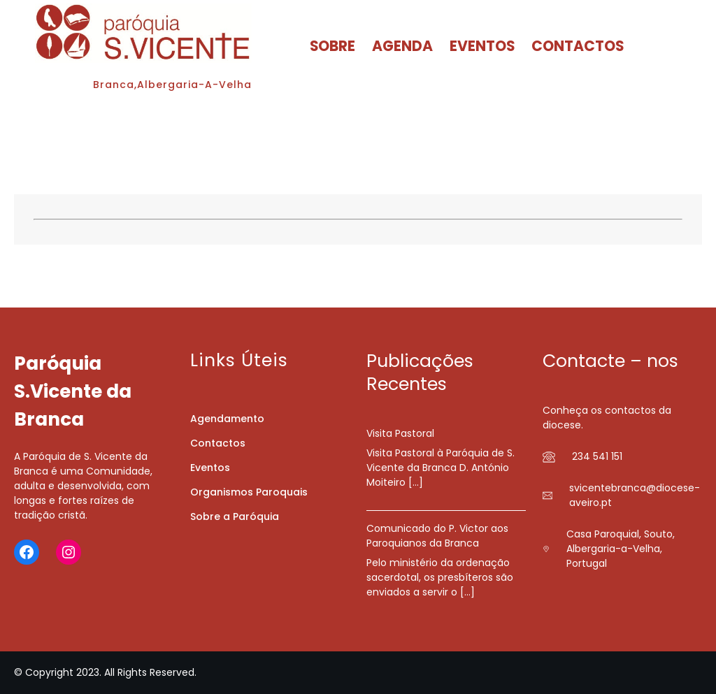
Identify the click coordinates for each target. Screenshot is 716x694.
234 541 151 (597, 456)
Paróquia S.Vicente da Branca (72, 390)
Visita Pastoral (400, 433)
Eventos (210, 468)
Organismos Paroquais (249, 492)
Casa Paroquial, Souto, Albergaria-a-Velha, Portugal (620, 548)
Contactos (217, 443)
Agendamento (227, 419)
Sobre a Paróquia (234, 516)
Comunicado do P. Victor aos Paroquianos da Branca (437, 535)
